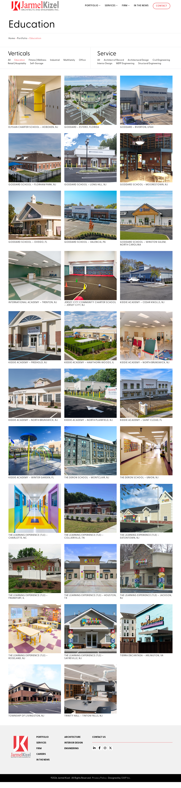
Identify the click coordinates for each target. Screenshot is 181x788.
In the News (141, 6)
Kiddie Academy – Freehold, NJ (27, 365)
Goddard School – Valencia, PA (85, 244)
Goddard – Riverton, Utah (136, 128)
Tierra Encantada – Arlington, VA (141, 661)
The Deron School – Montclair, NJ (86, 481)
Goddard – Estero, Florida (81, 128)
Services (110, 6)
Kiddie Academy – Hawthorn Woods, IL (89, 365)
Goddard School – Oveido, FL (27, 244)
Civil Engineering (161, 60)
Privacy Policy (99, 784)
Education (19, 60)
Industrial (55, 60)
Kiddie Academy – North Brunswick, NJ (144, 365)
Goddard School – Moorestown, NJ (144, 186)
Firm (124, 6)
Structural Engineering (149, 63)
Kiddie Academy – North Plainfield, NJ (88, 423)
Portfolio (91, 6)
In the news (43, 766)
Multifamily (69, 60)
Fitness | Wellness (37, 60)
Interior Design (104, 63)
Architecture (72, 743)
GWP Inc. (126, 784)
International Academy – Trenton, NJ (32, 304)
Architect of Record (114, 60)
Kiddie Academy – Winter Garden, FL (31, 481)
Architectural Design (138, 60)
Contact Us (99, 743)
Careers (41, 760)
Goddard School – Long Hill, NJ (85, 186)
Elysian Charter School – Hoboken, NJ (33, 128)
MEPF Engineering (125, 63)
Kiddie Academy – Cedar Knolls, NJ (142, 304)
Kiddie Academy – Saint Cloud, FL (141, 423)
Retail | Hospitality (17, 63)
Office (82, 60)
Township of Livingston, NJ (26, 722)
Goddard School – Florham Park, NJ (32, 186)
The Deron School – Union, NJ (139, 481)
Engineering (71, 754)
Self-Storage (36, 63)
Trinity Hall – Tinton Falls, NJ (83, 722)
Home (11, 38)
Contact (161, 6)
